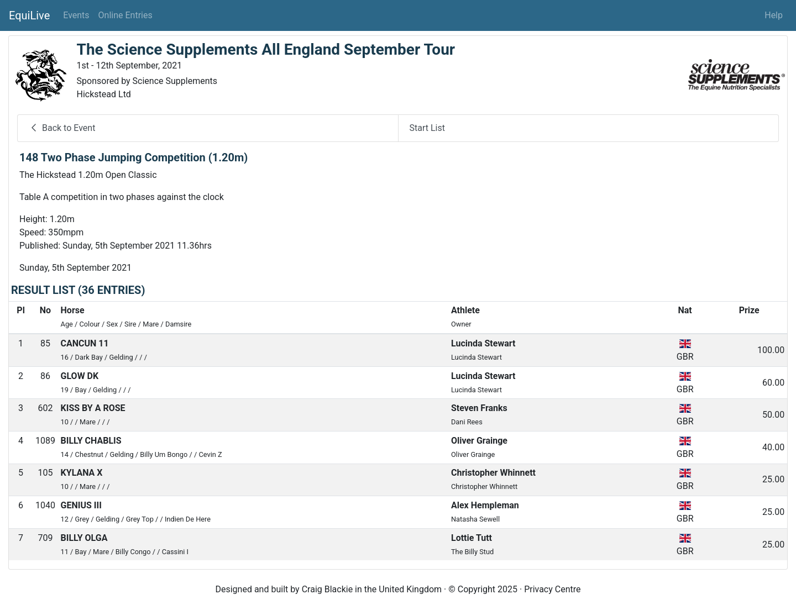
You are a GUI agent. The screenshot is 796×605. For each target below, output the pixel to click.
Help (773, 15)
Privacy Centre (552, 589)
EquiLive (29, 15)
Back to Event (62, 128)
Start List (427, 128)
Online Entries (125, 15)
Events (76, 15)
